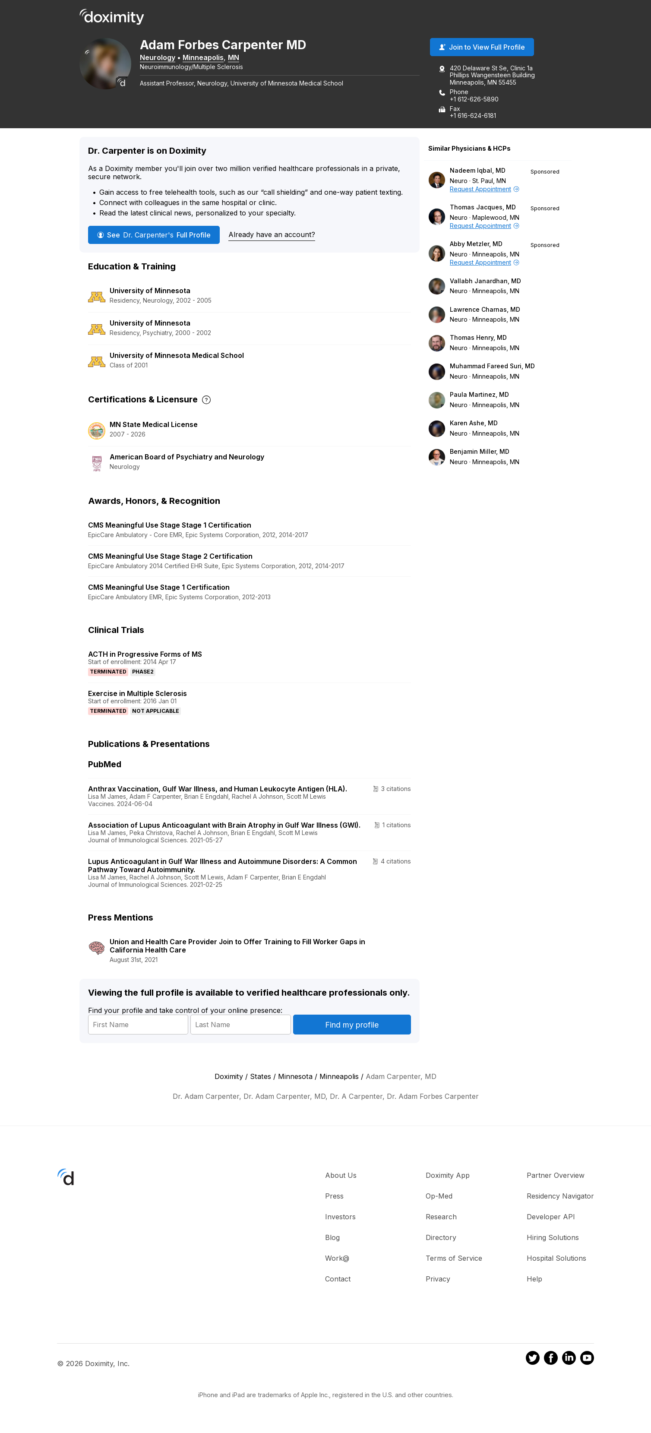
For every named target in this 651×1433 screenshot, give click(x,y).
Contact (338, 1279)
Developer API (551, 1217)
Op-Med (439, 1196)
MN (233, 57)
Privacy (438, 1279)
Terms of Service (454, 1258)
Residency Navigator (560, 1196)
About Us (341, 1175)
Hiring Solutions (553, 1238)
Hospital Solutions (556, 1258)
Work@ (337, 1258)
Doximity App (448, 1175)
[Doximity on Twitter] (533, 1359)
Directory (441, 1238)
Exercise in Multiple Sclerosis (137, 693)
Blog (332, 1238)
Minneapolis (203, 57)
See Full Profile (154, 235)
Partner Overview (556, 1175)
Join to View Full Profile (482, 47)
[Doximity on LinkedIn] (569, 1359)
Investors (340, 1217)
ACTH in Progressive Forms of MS (145, 654)
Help (534, 1279)
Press (334, 1196)
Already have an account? (271, 234)
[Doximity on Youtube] (587, 1359)
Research (441, 1217)
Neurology (157, 57)
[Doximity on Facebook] (551, 1359)
